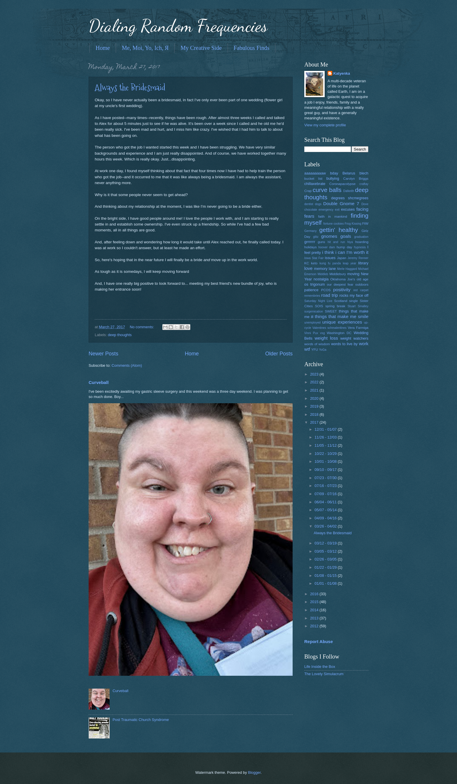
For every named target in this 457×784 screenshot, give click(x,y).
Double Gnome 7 (341, 203)
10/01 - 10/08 (326, 461)
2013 (314, 618)
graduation (361, 236)
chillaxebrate (314, 183)
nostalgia (321, 279)
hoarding (361, 242)
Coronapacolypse (342, 184)
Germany (310, 231)
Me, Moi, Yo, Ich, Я (145, 48)
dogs (318, 204)
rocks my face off (354, 295)
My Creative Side (201, 48)
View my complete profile (325, 125)
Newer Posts (103, 354)
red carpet (360, 290)
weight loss (326, 338)
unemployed (312, 322)
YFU (314, 349)
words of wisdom (317, 344)
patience (311, 290)
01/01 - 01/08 (326, 583)
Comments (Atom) (127, 365)
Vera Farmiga (358, 327)
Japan (341, 258)
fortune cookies (333, 223)
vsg (322, 333)
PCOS (326, 290)
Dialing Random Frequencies (178, 25)
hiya (350, 242)
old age (362, 279)
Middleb (323, 274)
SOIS (319, 306)
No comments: (142, 327)
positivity (341, 289)
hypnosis (360, 247)
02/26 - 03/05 (326, 559)
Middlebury (337, 274)
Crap (308, 191)
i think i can (333, 252)
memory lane (325, 268)
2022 (314, 382)
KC (306, 263)
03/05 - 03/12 (326, 551)
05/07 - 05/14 (326, 510)
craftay (363, 184)
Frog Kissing (352, 223)
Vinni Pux (311, 333)
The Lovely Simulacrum (324, 674)
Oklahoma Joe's (342, 279)
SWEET (331, 311)
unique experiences (342, 321)
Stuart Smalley (357, 306)
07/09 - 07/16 (326, 494)
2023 (314, 374)
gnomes (329, 236)
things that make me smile (341, 316)
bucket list (313, 178)
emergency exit (329, 209)
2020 (314, 398)
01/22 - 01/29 (326, 567)
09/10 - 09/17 (326, 469)
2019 (314, 406)
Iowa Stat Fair (314, 258)
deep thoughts (120, 335)
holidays (310, 247)
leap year (349, 263)
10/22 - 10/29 (326, 453)
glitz (315, 236)
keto (314, 263)
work (363, 343)
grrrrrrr (309, 242)
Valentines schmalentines (329, 327)
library (363, 263)
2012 (314, 626)
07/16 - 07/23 (326, 485)
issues (330, 258)
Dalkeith (348, 191)
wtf (307, 349)
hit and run (336, 242)
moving (353, 274)
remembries (312, 295)
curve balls (327, 189)
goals (345, 236)
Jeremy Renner (357, 258)
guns (321, 242)
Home (103, 48)
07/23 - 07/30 (326, 478)
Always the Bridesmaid (130, 87)
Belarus (348, 173)
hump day (344, 247)
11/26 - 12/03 (326, 437)
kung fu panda (330, 263)
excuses (348, 209)
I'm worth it (357, 252)
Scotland (340, 301)
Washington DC (339, 333)
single (353, 301)
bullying (332, 178)
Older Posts (279, 354)
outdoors (361, 284)
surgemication (313, 311)
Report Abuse (318, 641)
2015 (314, 602)
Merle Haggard (347, 268)
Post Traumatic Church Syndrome (141, 719)
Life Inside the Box (319, 666)
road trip (329, 295)
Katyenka (341, 73)
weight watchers (354, 338)
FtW (365, 223)
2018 (314, 414)
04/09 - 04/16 (326, 518)
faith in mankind (332, 216)
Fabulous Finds (252, 48)
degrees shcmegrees (349, 198)
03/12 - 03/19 (326, 543)
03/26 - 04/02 (326, 526)
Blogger (254, 772)
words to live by (344, 344)
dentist (308, 204)
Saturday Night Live (318, 301)
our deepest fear (340, 284)
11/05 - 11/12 (326, 445)
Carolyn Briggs (355, 178)
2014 (314, 610)
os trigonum (314, 284)
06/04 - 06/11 (326, 502)
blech (363, 173)
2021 (314, 390)
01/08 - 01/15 (326, 575)
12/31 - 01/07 (326, 429)
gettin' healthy (338, 229)
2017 (314, 422)
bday (334, 173)
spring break (335, 306)
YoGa (322, 349)
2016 (314, 594)
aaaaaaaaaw (315, 173)
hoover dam (326, 247)
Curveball (99, 382)
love (308, 268)
